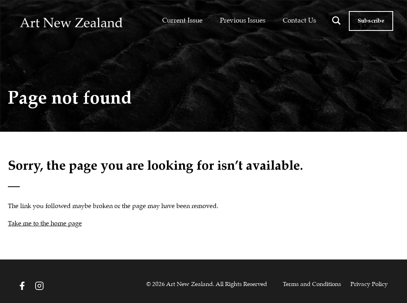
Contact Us (299, 21)
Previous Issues (242, 21)
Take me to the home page (45, 223)
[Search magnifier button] (336, 20)
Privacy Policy (369, 284)
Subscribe (371, 21)
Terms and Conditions (312, 284)
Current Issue (182, 21)
